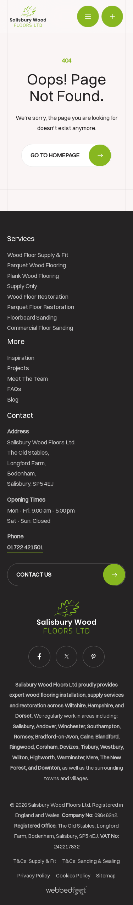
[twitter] (66, 656)
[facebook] (39, 656)
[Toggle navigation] (88, 16)
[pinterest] (93, 656)
